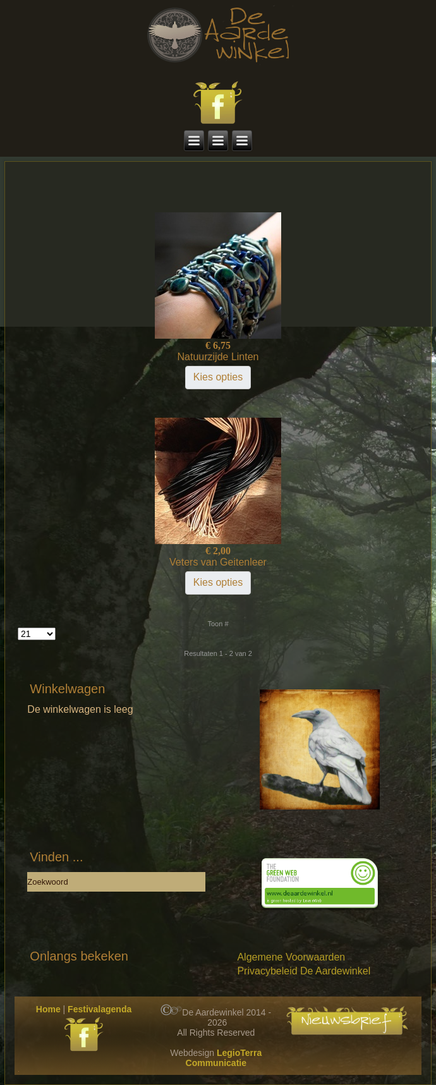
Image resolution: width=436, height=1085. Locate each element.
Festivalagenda (99, 1009)
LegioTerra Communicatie (224, 1058)
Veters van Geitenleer (218, 562)
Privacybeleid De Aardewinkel (303, 971)
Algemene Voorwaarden (291, 957)
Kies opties (218, 377)
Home (48, 1009)
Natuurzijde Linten (218, 356)
